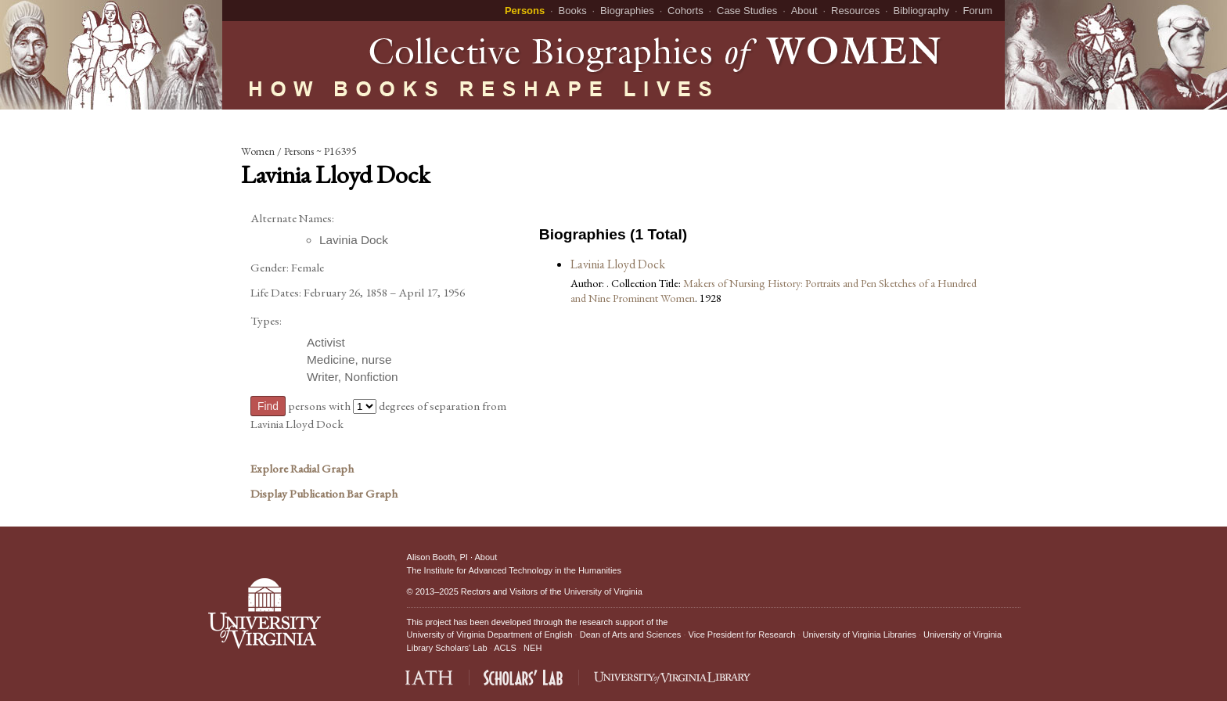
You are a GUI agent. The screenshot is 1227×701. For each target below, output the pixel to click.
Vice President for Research (742, 634)
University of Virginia (603, 591)
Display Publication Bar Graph (324, 493)
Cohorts (685, 10)
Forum (977, 10)
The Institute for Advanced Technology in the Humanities (514, 570)
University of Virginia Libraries (859, 634)
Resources (855, 10)
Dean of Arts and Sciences (631, 634)
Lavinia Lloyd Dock (617, 264)
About (804, 10)
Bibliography (922, 10)
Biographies (627, 10)
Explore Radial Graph (302, 468)
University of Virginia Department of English (490, 634)
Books (573, 10)
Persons (525, 10)
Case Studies (747, 10)
